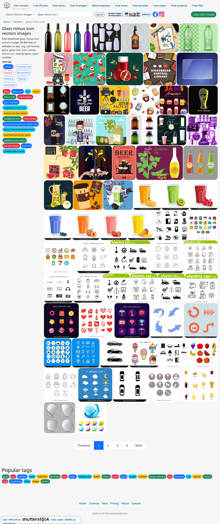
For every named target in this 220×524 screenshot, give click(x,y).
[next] (139, 445)
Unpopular (10, 84)
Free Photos (40, 5)
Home (6, 21)
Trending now (24, 66)
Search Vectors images (19, 14)
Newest (8, 72)
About (125, 503)
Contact (136, 503)
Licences (94, 503)
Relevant (9, 78)
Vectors (18, 21)
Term (105, 503)
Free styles (159, 5)
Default (8, 66)
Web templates (101, 5)
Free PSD (197, 5)
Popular (22, 78)
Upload (99, 14)
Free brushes (140, 5)
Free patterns (179, 5)
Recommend (23, 72)
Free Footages (78, 5)
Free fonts (59, 5)
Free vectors (21, 5)
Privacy (114, 503)
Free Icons (121, 5)
